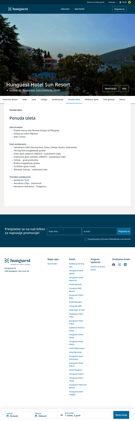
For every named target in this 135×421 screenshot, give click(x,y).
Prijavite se (119, 9)
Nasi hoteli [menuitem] (79, 9)
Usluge (44, 99)
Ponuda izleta (74, 99)
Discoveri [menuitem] (65, 9)
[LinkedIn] (125, 264)
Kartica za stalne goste (95, 2)
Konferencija (57, 99)
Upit (124, 88)
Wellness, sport (92, 99)
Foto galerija (108, 99)
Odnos (122, 99)
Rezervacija (111, 88)
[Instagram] (119, 264)
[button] (30, 415)
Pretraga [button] (112, 2)
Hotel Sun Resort (10, 99)
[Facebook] (113, 264)
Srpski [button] (124, 2)
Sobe (24, 99)
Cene (34, 99)
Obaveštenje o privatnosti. (120, 239)
